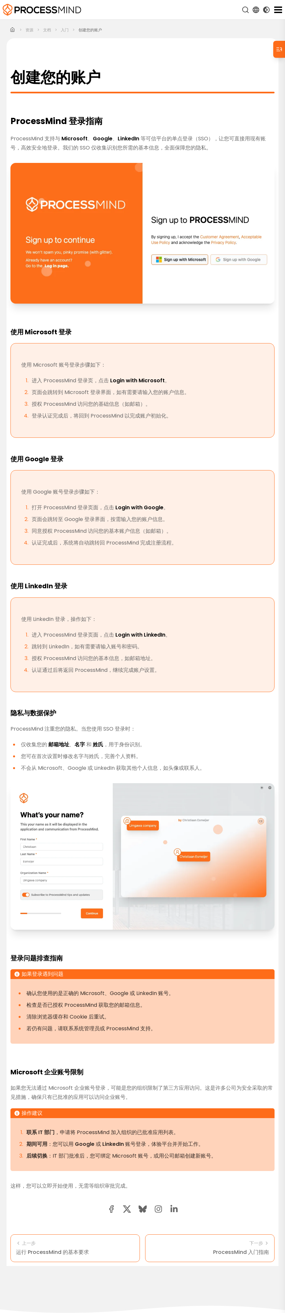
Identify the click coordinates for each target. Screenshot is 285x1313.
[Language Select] (256, 10)
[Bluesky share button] (143, 1209)
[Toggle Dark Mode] (266, 10)
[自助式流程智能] (42, 10)
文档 (47, 30)
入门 (65, 30)
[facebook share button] (111, 1209)
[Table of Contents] (279, 49)
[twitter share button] (127, 1209)
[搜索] (245, 9)
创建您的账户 (90, 30)
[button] (158, 1209)
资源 (29, 30)
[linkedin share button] (174, 1209)
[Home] (12, 30)
